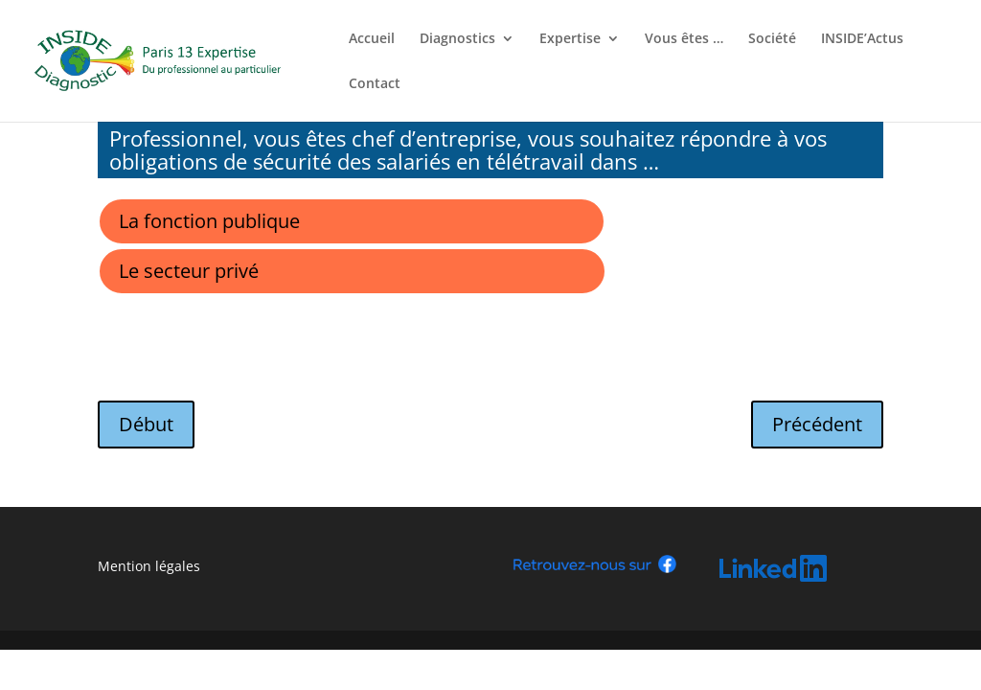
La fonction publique (209, 221)
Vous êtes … (684, 39)
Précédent (817, 424)
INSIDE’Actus (862, 39)
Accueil (372, 39)
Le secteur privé (189, 271)
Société (772, 39)
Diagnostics (457, 39)
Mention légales (149, 566)
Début (146, 424)
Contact (374, 84)
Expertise (570, 39)
